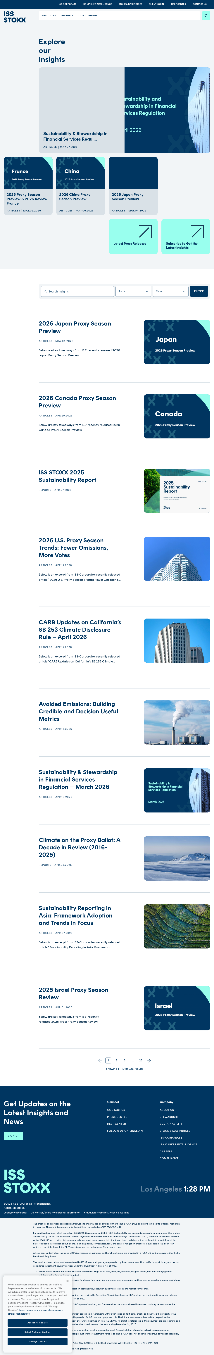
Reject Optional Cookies (37, 1347)
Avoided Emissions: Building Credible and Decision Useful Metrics (78, 711)
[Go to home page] (14, 16)
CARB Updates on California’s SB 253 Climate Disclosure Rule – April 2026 (80, 630)
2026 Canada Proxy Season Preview (77, 402)
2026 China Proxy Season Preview (74, 196)
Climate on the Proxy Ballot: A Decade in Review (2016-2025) (79, 847)
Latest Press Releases (133, 235)
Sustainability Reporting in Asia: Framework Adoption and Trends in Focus (76, 915)
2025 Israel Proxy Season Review (73, 993)
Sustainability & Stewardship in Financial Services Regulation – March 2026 (78, 779)
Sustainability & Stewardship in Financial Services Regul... (75, 136)
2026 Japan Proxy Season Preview (128, 196)
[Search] (206, 15)
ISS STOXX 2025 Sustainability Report (67, 476)
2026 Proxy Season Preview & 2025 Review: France (28, 199)
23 (140, 1060)
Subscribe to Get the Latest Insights (185, 237)
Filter (199, 291)
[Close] (67, 1296)
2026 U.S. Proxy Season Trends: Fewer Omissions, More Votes (73, 548)
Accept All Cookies (37, 1337)
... (133, 1060)
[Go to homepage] (27, 1181)
